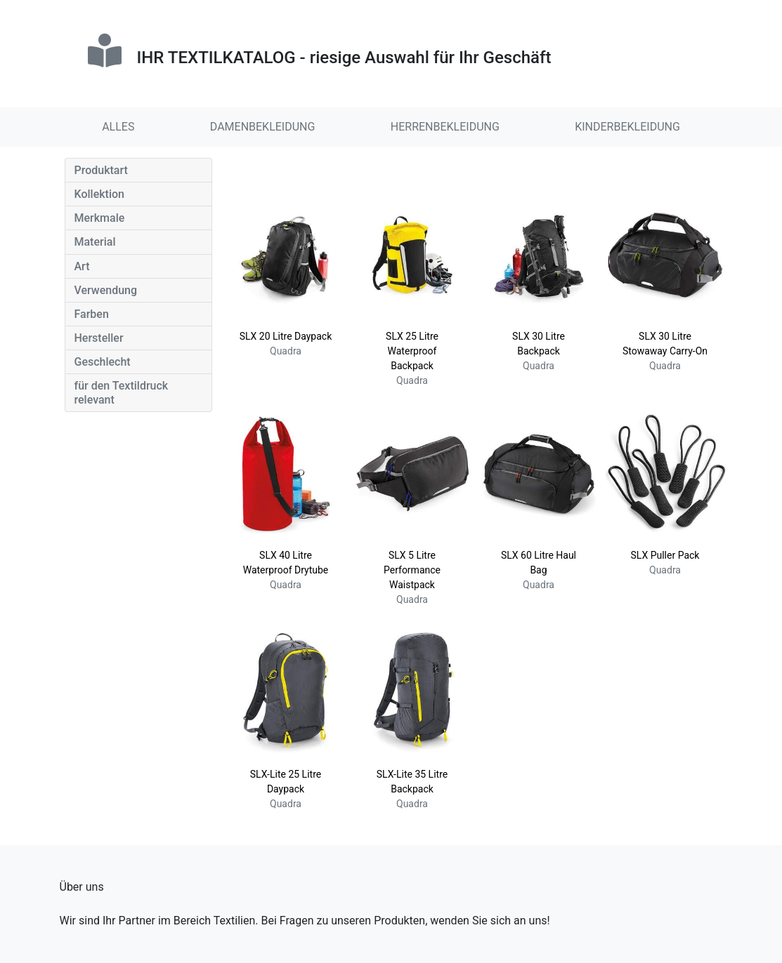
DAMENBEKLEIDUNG (262, 126)
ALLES (118, 126)
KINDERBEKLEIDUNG (627, 126)
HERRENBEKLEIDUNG (445, 126)
